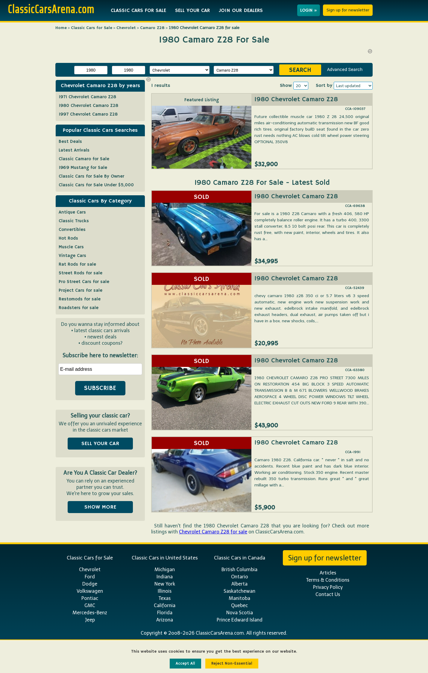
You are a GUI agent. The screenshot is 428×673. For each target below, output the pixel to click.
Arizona (164, 620)
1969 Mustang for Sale (83, 167)
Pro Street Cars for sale (84, 282)
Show (286, 86)
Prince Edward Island (239, 620)
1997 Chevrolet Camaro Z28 (88, 114)
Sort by (324, 86)
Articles (328, 573)
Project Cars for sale (80, 290)
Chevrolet (126, 28)
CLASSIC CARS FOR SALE (138, 10)
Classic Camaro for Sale (84, 159)
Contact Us (327, 594)
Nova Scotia (239, 612)
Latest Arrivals (74, 150)
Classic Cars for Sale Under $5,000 (96, 185)
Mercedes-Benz (89, 612)
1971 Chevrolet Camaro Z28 (87, 97)
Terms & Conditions (327, 580)
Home (61, 28)
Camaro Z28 (152, 28)
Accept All (185, 663)
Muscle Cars (71, 247)
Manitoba (239, 598)
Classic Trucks (74, 221)
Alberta (239, 584)
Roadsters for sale (78, 308)
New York (164, 584)
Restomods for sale (80, 299)
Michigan (164, 569)
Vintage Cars (72, 255)
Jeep (90, 620)
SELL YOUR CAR (192, 10)
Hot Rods (68, 238)
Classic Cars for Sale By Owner (91, 176)
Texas (165, 598)
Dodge (89, 584)
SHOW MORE (100, 507)
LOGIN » (308, 10)
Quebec (239, 605)
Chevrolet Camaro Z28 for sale (213, 532)
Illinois (164, 591)
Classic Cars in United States (165, 558)
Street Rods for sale (80, 273)
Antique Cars (72, 212)
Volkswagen (90, 591)
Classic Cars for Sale (91, 28)
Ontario (239, 577)
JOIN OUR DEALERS (241, 10)
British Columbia (239, 569)
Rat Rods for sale (77, 264)
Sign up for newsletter (348, 10)
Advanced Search (344, 69)
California (164, 605)
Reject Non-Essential (231, 663)
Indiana (165, 577)
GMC (89, 605)
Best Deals (70, 141)
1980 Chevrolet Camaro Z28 (296, 99)
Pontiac (89, 598)
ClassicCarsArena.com (51, 9)
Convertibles (72, 229)
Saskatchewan (239, 591)
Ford (90, 577)
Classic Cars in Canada (239, 558)
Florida (164, 612)
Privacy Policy (328, 587)
